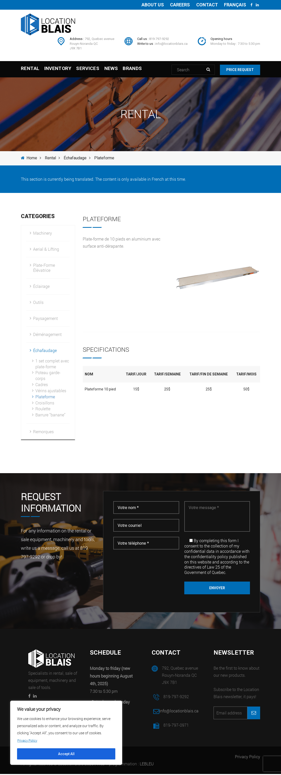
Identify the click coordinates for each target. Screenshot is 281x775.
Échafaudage (75, 159)
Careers (176, 4)
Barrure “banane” (50, 415)
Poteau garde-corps (48, 376)
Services (98, 70)
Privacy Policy (247, 757)
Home (29, 159)
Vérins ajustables (50, 391)
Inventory (62, 70)
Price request (242, 70)
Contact (205, 4)
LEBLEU (147, 764)
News (127, 70)
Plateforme (45, 397)
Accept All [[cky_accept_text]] (66, 754)
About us (147, 4)
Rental (30, 70)
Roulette (42, 409)
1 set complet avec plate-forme (52, 364)
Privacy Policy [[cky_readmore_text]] (28, 740)
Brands (153, 70)
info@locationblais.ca (171, 44)
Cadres (41, 385)
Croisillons (44, 403)
